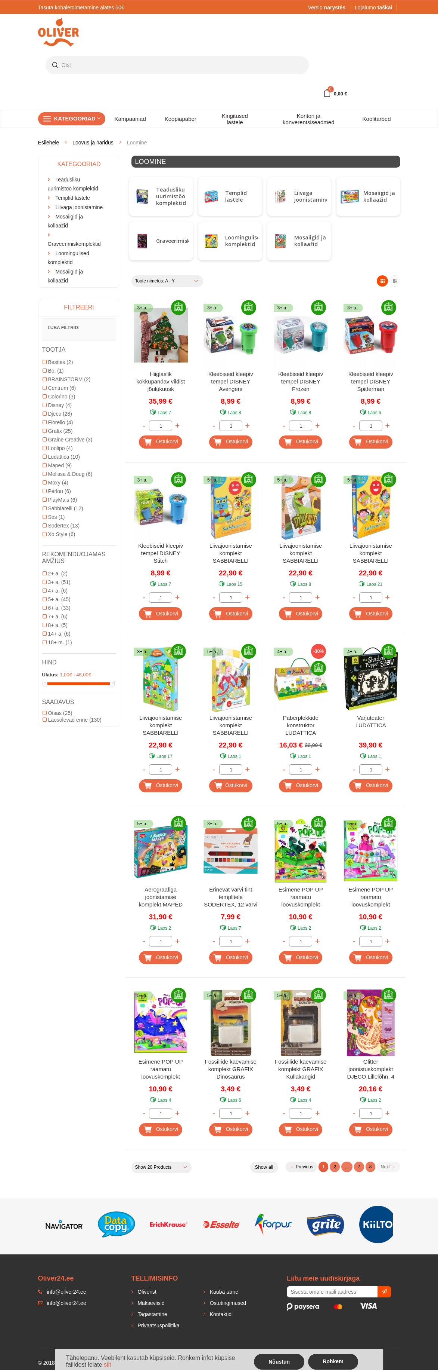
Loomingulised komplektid (244, 241)
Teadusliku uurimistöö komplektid (171, 196)
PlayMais (60, 500)
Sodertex (61, 526)
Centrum (59, 388)
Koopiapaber (180, 119)
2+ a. (55, 574)
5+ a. (57, 599)
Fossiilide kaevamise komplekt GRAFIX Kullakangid (300, 1069)
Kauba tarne (223, 1292)
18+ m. (57, 642)
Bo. (53, 371)
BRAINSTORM (67, 379)
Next (387, 1167)
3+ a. (57, 582)
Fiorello (58, 422)
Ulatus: (50, 675)
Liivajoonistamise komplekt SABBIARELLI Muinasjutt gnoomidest (160, 726)
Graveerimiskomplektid (186, 240)
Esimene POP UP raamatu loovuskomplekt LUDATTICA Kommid (370, 897)
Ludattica (61, 457)
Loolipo (58, 448)
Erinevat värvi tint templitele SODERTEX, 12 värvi (230, 897)
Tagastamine (151, 1314)
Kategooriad (77, 118)
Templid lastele (236, 196)
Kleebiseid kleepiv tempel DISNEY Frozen (300, 381)
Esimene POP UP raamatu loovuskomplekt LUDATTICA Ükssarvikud (161, 1069)
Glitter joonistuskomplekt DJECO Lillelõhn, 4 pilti (370, 1069)
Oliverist (146, 1292)
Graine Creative (68, 440)
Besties (58, 362)
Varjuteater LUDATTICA (370, 721)
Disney (57, 405)
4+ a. (55, 591)
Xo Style (59, 534)
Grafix (58, 431)
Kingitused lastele (235, 119)
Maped (57, 465)
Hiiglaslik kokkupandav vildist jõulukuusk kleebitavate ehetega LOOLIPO (160, 382)
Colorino (59, 397)
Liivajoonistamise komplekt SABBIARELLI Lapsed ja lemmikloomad (371, 553)
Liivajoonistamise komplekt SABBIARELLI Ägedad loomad (230, 553)
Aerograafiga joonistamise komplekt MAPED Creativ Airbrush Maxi (160, 897)
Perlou (57, 491)
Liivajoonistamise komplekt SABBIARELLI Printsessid (230, 726)
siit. (108, 1364)
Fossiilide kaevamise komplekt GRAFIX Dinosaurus (231, 1069)
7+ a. (55, 617)
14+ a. (57, 634)
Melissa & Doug (68, 474)
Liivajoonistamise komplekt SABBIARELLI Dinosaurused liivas (300, 553)
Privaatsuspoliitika (158, 1325)
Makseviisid (150, 1303)
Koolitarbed (377, 119)
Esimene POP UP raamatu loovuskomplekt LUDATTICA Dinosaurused (301, 897)
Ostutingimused (227, 1303)
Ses (54, 517)
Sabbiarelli (63, 508)
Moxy (55, 483)
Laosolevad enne (72, 720)
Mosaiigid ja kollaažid (379, 196)
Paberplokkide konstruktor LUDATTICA (301, 725)
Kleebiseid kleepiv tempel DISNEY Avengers (230, 381)
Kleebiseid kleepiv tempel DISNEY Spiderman (370, 381)
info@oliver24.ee (62, 1303)
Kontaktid (220, 1314)
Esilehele (48, 143)
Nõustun (279, 1362)
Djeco (57, 414)
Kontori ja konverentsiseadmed (308, 119)
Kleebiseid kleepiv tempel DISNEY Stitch (160, 553)
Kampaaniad (130, 119)
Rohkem (333, 1361)
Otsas (57, 713)
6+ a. (57, 608)
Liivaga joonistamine (311, 196)
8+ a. (55, 625)
